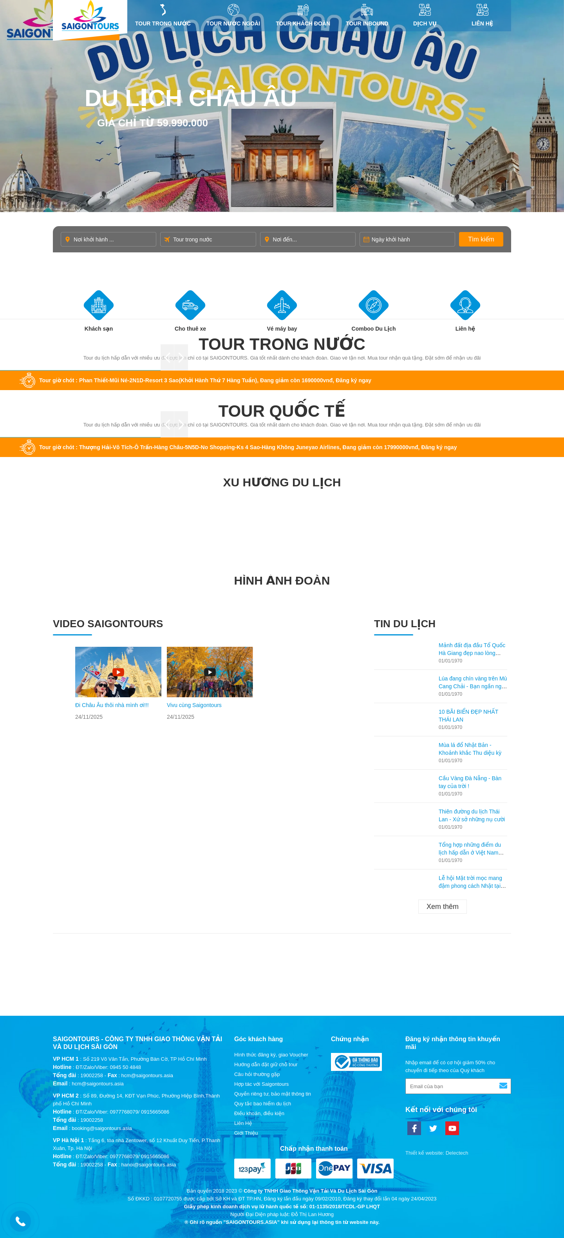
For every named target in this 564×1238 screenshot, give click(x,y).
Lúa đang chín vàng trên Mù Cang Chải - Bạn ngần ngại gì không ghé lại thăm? (473, 686)
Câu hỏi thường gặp (257, 1074)
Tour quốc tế (282, 411)
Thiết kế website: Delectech (436, 1153)
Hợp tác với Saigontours (261, 1084)
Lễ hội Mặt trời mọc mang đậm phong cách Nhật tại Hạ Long (470, 886)
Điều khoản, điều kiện (259, 1113)
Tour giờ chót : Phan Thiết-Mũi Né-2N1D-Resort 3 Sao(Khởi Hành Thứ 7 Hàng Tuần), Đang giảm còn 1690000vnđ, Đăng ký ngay (205, 380)
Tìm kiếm (481, 239)
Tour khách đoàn (303, 15)
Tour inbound (367, 15)
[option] (118, 684)
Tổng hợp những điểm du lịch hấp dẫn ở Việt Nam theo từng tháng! (470, 853)
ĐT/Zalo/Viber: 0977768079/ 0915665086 (122, 1112)
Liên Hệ (482, 15)
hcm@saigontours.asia (97, 1084)
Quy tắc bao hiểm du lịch (262, 1104)
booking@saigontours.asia (102, 1128)
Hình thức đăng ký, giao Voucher (271, 1055)
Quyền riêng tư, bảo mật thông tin (272, 1094)
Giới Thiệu (246, 1133)
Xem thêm (443, 907)
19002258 (91, 1075)
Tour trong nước (163, 15)
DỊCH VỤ (425, 15)
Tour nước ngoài (233, 15)
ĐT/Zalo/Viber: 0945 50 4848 (108, 1067)
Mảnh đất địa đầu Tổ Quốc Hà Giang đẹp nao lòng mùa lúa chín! (472, 653)
